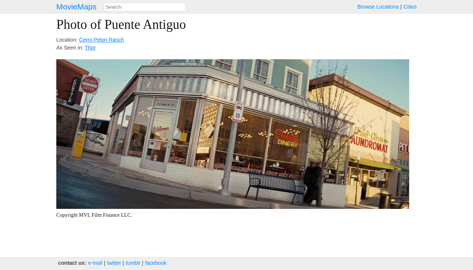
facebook (156, 263)
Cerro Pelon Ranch (101, 40)
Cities (410, 7)
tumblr (133, 263)
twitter (114, 263)
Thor (90, 48)
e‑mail (95, 263)
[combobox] (145, 7)
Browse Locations (378, 7)
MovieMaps (76, 6)
